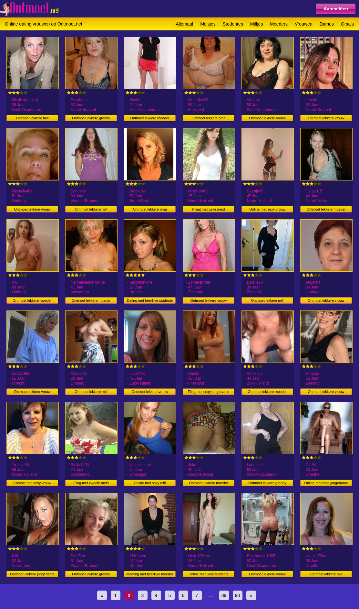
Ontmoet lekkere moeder (149, 118)
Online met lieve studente (209, 574)
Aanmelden (335, 8)
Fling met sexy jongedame (208, 392)
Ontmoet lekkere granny (91, 118)
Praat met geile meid (208, 209)
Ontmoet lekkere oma (208, 118)
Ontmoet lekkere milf (32, 118)
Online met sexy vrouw (267, 209)
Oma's (347, 24)
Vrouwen (304, 24)
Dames (327, 24)
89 (224, 595)
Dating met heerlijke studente (150, 300)
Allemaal (184, 24)
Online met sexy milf (150, 483)
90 (237, 595)
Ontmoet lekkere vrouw (267, 118)
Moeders (278, 24)
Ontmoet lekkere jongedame (32, 574)
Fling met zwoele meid (90, 483)
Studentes (233, 24)
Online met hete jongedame (326, 483)
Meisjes (207, 24)
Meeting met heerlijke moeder (150, 574)
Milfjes (256, 24)
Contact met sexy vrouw (32, 483)
